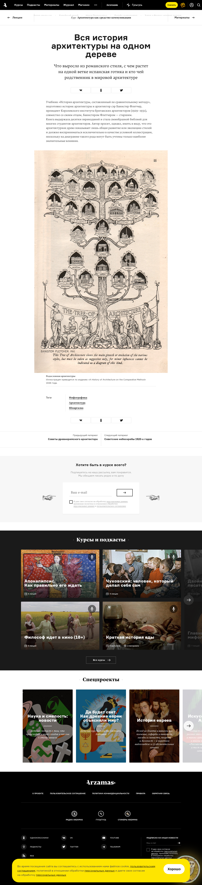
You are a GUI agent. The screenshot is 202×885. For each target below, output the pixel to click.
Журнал (68, 4)
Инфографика (78, 397)
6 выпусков (115, 646)
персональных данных (99, 870)
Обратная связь (161, 793)
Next (189, 600)
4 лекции (114, 594)
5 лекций (32, 594)
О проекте (37, 793)
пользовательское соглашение (111, 506)
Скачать (172, 5)
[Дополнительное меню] (95, 5)
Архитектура (77, 402)
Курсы (18, 4)
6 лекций (195, 594)
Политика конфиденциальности (110, 793)
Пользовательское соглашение (68, 793)
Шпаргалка (76, 407)
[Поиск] (198, 5)
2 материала (133, 646)
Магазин (84, 4)
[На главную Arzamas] (5, 5)
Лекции (17, 17)
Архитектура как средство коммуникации (101, 17)
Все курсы (99, 660)
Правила (140, 793)
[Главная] (101, 782)
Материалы (182, 17)
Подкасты (33, 4)
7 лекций (195, 646)
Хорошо (174, 869)
